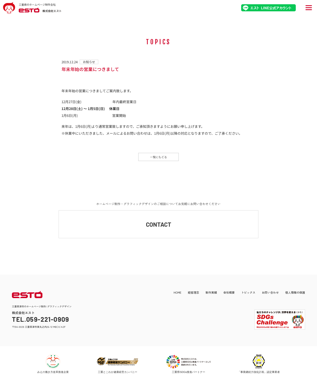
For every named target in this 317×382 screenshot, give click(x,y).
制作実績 (211, 293)
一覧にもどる (158, 157)
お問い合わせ (270, 293)
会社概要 (229, 293)
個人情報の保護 (295, 293)
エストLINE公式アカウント (268, 7)
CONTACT (158, 224)
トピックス (248, 293)
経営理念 (193, 293)
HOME (177, 293)
